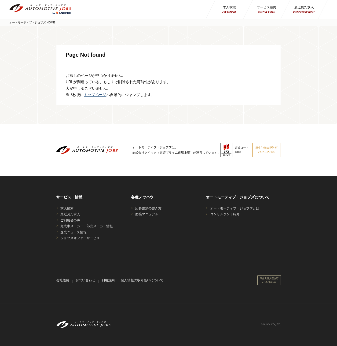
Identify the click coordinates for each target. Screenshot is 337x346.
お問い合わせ (85, 280)
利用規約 (108, 280)
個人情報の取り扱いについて (142, 280)
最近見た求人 (70, 214)
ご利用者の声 (70, 220)
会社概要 (62, 280)
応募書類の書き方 (148, 208)
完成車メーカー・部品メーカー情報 (86, 226)
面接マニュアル (146, 214)
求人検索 (66, 208)
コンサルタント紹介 (225, 214)
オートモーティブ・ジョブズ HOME (32, 22)
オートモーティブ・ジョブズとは (234, 208)
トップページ (95, 95)
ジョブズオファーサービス (80, 238)
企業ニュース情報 (73, 232)
